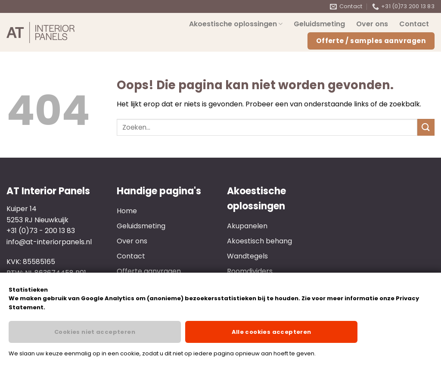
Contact (414, 24)
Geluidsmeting (319, 24)
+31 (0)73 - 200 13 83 (40, 231)
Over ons (372, 24)
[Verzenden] (426, 127)
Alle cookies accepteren (271, 332)
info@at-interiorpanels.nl (49, 242)
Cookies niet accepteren (94, 332)
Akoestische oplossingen (236, 24)
